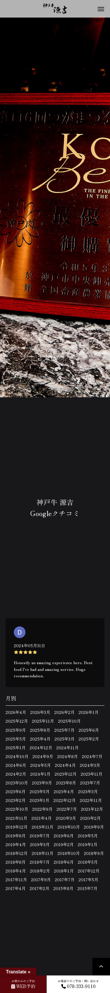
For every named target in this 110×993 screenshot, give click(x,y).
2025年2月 (89, 739)
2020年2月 (90, 818)
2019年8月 (16, 836)
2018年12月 (17, 853)
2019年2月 (64, 844)
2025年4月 (40, 739)
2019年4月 (16, 844)
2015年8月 (63, 888)
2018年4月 (16, 871)
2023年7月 (90, 783)
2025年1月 (16, 747)
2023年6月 (16, 791)
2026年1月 (89, 712)
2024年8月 (67, 756)
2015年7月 (87, 888)
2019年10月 (68, 827)
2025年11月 (43, 721)
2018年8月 (16, 862)
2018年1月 (64, 871)
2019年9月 (94, 827)
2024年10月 (17, 756)
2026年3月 (40, 712)
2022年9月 (42, 809)
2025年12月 (17, 721)
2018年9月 (94, 853)
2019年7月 (40, 836)
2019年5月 (88, 836)
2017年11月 (16, 879)
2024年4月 (65, 765)
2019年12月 (17, 827)
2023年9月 (42, 783)
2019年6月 (64, 836)
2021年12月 (92, 809)
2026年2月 (64, 712)
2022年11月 (91, 800)
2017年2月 (39, 888)
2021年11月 (16, 818)
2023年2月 (16, 800)
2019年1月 (87, 844)
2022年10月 (17, 809)
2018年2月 (40, 871)
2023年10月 (17, 783)
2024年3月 (90, 765)
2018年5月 (88, 862)
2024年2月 (16, 774)
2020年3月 (66, 818)
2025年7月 (64, 730)
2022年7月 (67, 809)
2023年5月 (40, 791)
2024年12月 (41, 747)
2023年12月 (66, 774)
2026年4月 (16, 712)
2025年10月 (69, 721)
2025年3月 (65, 739)
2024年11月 (67, 747)
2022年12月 (64, 800)
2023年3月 (88, 791)
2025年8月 (40, 730)
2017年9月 (41, 879)
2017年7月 (65, 879)
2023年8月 (66, 783)
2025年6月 (89, 730)
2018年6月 (64, 862)
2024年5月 (40, 765)
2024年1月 (40, 774)
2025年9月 (16, 730)
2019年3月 (40, 844)
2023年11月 (91, 774)
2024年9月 (43, 756)
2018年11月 (42, 853)
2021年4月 (41, 818)
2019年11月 (42, 827)
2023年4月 (64, 791)
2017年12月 (88, 871)
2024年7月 (92, 756)
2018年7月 (40, 862)
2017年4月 (16, 888)
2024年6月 (16, 765)
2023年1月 (39, 800)
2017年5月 (88, 879)
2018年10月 (68, 853)
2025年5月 (16, 739)
